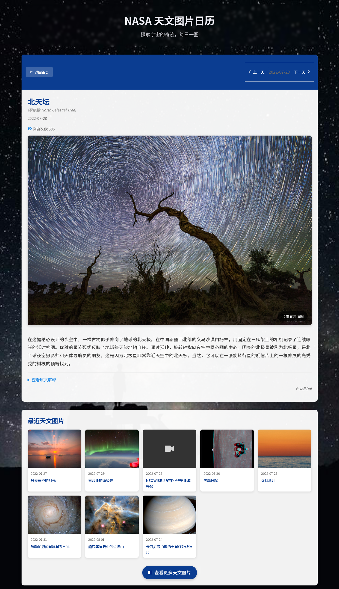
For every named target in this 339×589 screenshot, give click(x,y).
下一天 (301, 72)
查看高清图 (293, 316)
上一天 (255, 72)
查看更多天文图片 (169, 573)
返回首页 (39, 72)
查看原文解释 (44, 380)
